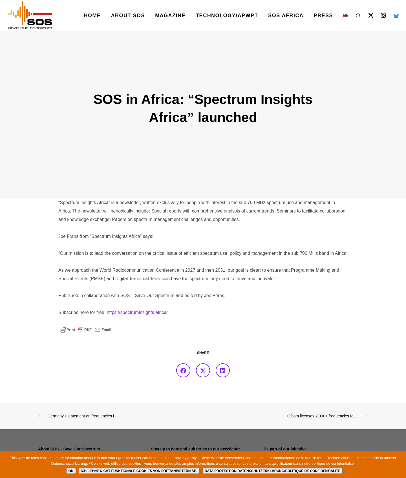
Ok (71, 471)
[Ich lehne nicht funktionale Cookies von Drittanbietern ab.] (399, 464)
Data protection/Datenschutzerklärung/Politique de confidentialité (273, 471)
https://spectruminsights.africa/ (137, 312)
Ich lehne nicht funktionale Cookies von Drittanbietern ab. (139, 471)
